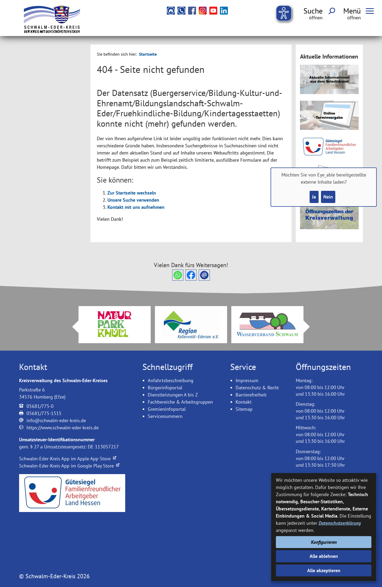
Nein (328, 197)
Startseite (148, 54)
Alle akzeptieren (323, 570)
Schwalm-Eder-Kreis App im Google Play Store (69, 466)
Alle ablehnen (324, 556)
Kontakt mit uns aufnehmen (135, 207)
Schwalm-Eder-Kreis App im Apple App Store (67, 459)
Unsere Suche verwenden (133, 200)
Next (309, 326)
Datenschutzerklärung (340, 523)
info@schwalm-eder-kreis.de (56, 420)
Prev (72, 326)
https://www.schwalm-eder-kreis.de (63, 428)
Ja (314, 197)
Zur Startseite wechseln (131, 193)
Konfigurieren (324, 542)
